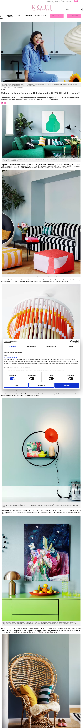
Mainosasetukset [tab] (51, 346)
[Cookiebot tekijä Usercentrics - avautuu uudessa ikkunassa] (71, 341)
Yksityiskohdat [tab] (31, 346)
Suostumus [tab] (12, 346)
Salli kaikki (66, 385)
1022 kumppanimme (10, 357)
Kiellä (16, 385)
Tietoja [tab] (71, 346)
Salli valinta (41, 385)
